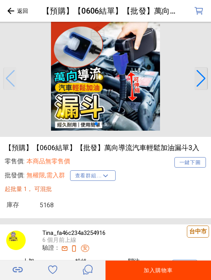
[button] (10, 78)
